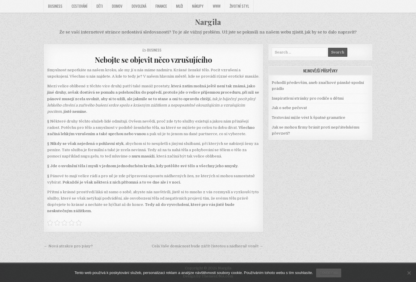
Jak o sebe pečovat (289, 108)
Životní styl (239, 6)
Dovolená (139, 6)
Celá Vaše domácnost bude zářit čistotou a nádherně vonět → (207, 246)
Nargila (208, 22)
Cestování (79, 6)
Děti (99, 6)
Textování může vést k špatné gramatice (308, 117)
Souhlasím (328, 273)
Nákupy (198, 6)
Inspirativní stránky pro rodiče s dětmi (308, 98)
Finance (161, 6)
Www (216, 6)
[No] (409, 273)
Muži (179, 6)
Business (55, 6)
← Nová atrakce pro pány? (68, 246)
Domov (117, 6)
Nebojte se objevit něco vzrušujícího (153, 60)
